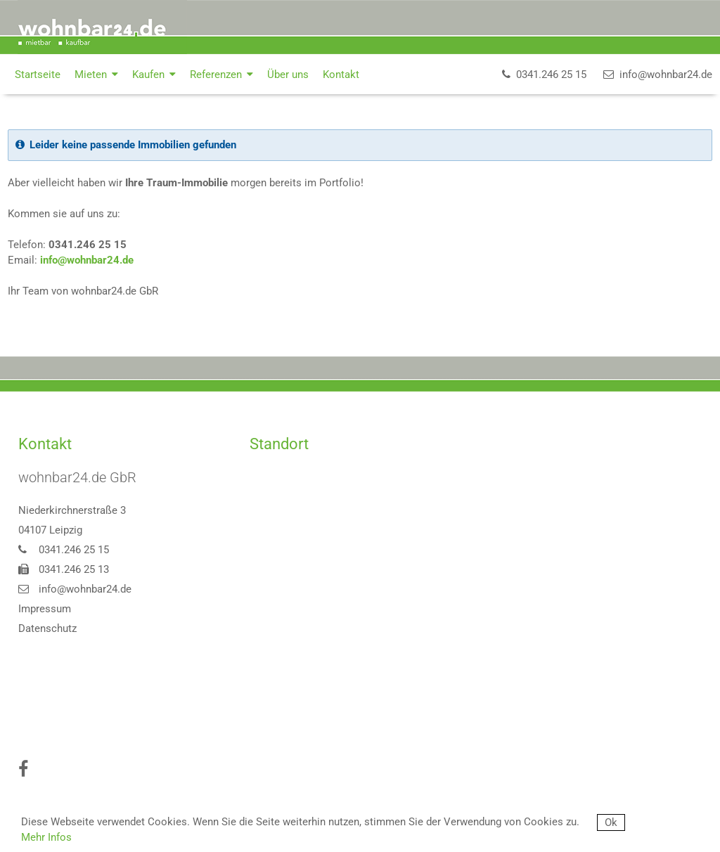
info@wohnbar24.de (87, 260)
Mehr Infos (46, 837)
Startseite (37, 74)
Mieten (96, 74)
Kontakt (341, 74)
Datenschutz (47, 628)
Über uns (288, 74)
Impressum (44, 608)
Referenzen (221, 74)
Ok (611, 822)
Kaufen (154, 74)
